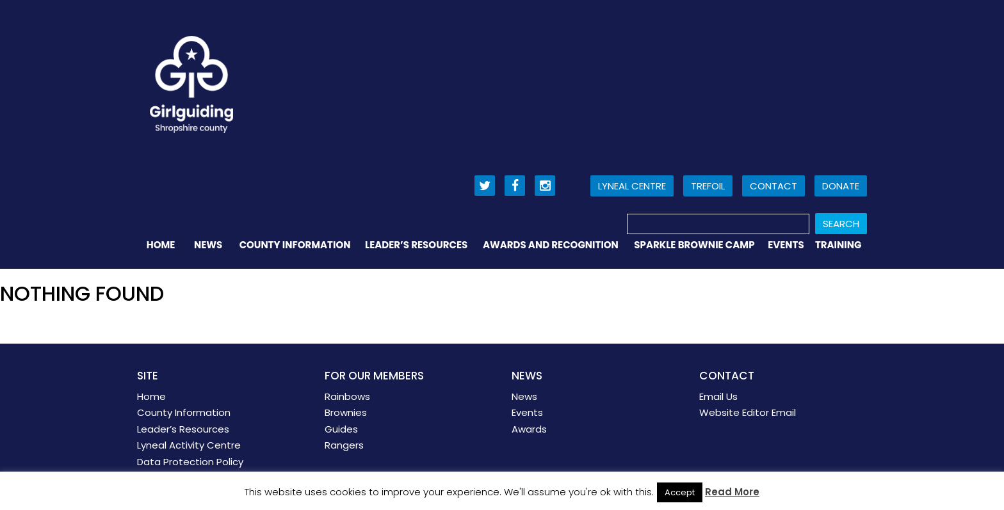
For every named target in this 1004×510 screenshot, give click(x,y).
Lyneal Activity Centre (189, 445)
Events (786, 244)
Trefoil (708, 186)
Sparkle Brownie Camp (694, 244)
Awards (529, 429)
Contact (773, 186)
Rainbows (347, 396)
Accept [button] (680, 492)
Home (161, 244)
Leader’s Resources (416, 244)
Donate (840, 186)
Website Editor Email (747, 412)
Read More (732, 491)
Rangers (344, 445)
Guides (341, 429)
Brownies (346, 412)
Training (838, 244)
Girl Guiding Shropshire (191, 84)
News (208, 244)
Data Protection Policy (190, 461)
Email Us (718, 396)
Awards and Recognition (551, 244)
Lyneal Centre (632, 186)
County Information (295, 244)
